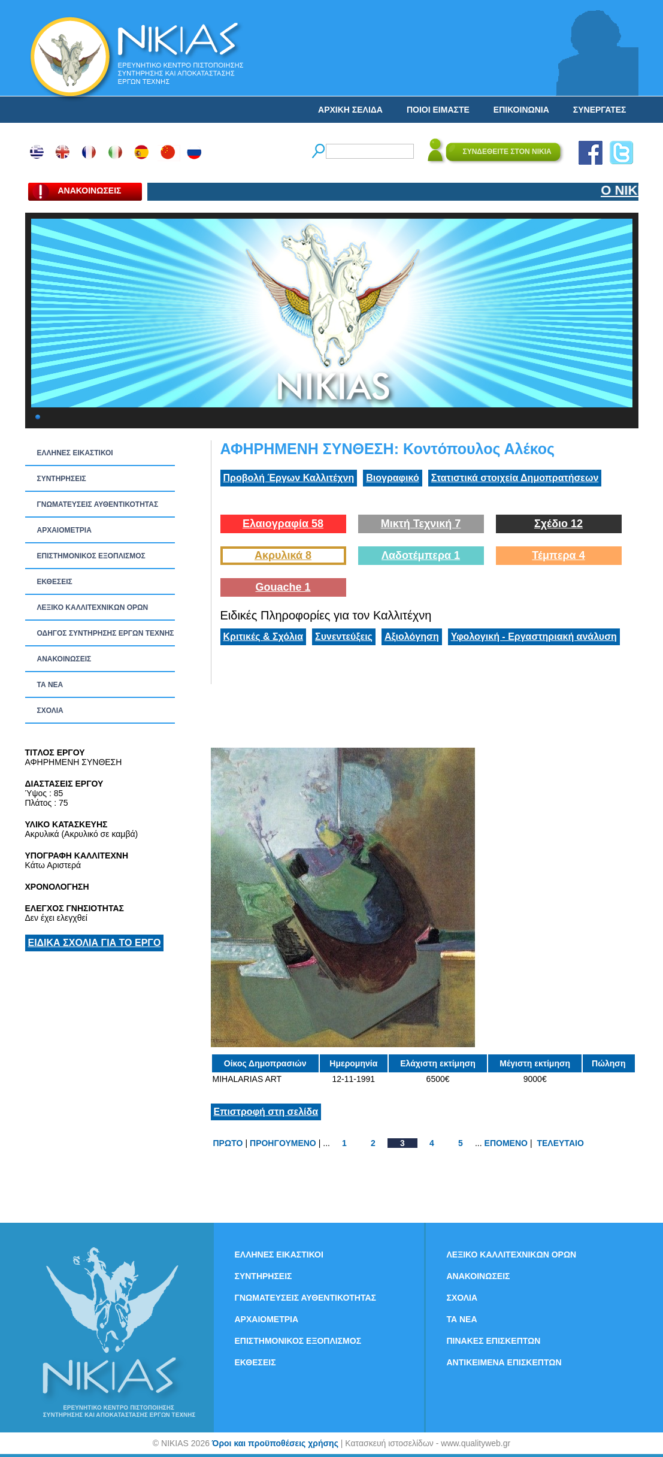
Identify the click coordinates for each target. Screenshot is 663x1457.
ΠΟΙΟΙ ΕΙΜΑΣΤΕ (438, 109)
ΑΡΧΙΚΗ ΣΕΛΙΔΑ (350, 109)
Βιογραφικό (392, 478)
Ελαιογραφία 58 (283, 524)
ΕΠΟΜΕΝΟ (506, 1143)
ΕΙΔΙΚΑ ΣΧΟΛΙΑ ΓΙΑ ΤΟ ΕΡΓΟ (94, 943)
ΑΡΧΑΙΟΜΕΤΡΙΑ (64, 530)
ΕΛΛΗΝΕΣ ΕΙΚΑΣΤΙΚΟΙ (75, 453)
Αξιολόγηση (412, 636)
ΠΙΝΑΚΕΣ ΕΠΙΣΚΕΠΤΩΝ (494, 1341)
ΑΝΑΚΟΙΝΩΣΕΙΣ (64, 659)
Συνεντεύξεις (344, 636)
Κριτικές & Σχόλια (263, 636)
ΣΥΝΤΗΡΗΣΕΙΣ (61, 478)
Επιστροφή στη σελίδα (266, 1112)
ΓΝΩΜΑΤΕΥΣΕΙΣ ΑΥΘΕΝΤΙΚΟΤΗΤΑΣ (98, 504)
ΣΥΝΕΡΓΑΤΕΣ (599, 109)
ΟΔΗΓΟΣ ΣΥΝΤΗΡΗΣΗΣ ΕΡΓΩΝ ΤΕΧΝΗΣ (105, 633)
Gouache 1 (282, 587)
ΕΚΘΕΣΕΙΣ (54, 582)
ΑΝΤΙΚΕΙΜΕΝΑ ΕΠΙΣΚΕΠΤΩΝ (504, 1362)
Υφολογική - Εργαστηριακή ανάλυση (534, 636)
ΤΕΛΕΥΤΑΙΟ (560, 1143)
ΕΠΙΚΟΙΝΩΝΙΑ (521, 109)
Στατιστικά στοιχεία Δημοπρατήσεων (515, 478)
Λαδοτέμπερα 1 (421, 555)
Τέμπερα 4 (558, 555)
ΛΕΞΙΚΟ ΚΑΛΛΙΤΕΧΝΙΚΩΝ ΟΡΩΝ (93, 607)
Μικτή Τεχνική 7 (421, 524)
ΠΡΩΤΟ (228, 1143)
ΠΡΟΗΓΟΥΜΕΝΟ (283, 1143)
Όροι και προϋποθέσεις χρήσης (275, 1443)
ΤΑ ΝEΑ (50, 685)
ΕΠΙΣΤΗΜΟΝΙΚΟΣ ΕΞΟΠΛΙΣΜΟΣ (91, 556)
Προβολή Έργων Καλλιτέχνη (289, 478)
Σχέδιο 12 (558, 524)
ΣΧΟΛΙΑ (50, 710)
